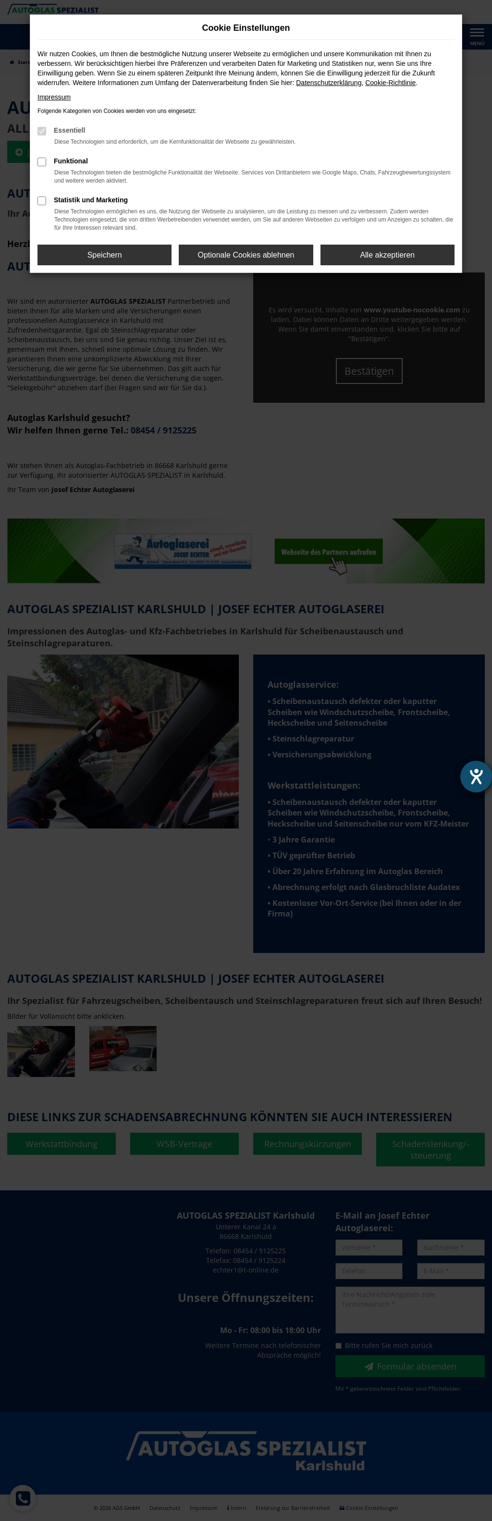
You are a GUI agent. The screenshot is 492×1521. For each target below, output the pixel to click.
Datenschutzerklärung (328, 83)
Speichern (104, 255)
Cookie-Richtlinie (390, 83)
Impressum (54, 97)
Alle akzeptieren (387, 255)
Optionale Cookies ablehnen (245, 255)
